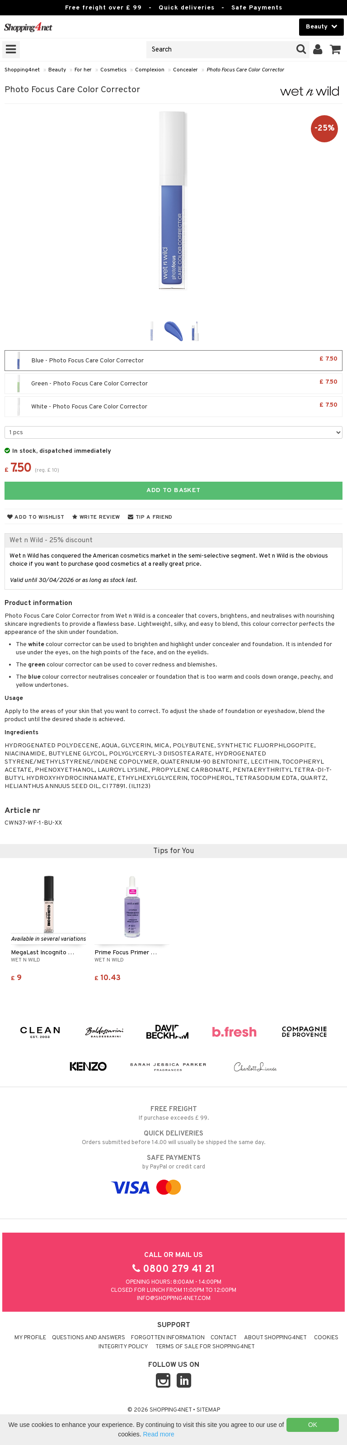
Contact (224, 1338)
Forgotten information (168, 1338)
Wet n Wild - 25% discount (51, 540)
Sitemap (208, 1410)
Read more (158, 1434)
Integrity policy (123, 1347)
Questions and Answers (88, 1338)
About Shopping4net (275, 1338)
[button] (335, 49)
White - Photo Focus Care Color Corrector (173, 407)
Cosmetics (113, 70)
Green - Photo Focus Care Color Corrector (173, 384)
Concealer (185, 70)
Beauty (57, 70)
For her (83, 70)
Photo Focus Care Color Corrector (245, 70)
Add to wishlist (36, 517)
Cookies (326, 1338)
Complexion (149, 70)
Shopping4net (22, 70)
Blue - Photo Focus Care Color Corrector (173, 361)
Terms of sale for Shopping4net (205, 1347)
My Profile (30, 1338)
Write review (96, 517)
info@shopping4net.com (174, 1298)
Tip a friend (150, 517)
